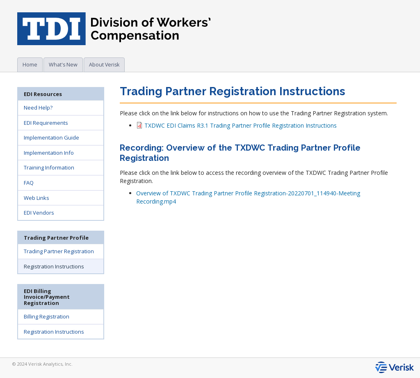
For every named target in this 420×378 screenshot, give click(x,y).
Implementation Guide (51, 137)
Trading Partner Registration (59, 251)
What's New (63, 64)
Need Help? (38, 107)
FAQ (29, 182)
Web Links (36, 198)
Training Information (49, 167)
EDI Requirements (46, 122)
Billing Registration (46, 316)
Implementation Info (49, 152)
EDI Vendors (39, 212)
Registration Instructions (54, 266)
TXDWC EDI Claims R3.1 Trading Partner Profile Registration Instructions (236, 125)
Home (30, 64)
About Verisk (104, 64)
